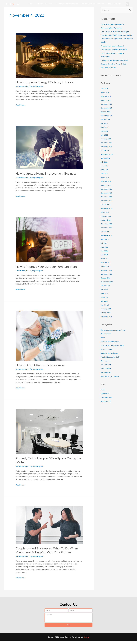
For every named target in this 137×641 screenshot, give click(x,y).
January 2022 (106, 220)
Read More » (21, 105)
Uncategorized (106, 373)
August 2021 (105, 239)
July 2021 (104, 243)
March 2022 (105, 212)
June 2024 (105, 166)
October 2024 (106, 150)
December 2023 (107, 189)
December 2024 (107, 143)
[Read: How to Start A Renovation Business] (49, 335)
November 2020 (107, 274)
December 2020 (107, 270)
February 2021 (106, 262)
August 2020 (105, 286)
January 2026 (106, 100)
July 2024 (104, 162)
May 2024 (104, 170)
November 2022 (107, 201)
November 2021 (107, 228)
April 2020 (104, 301)
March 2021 (105, 259)
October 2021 (106, 232)
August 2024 (105, 158)
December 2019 (107, 317)
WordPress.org (106, 402)
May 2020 (104, 297)
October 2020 (106, 278)
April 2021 (104, 255)
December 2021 (107, 224)
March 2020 (105, 305)
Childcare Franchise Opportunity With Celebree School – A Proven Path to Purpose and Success (115, 64)
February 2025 (106, 139)
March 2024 (105, 177)
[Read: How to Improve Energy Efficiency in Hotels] (49, 55)
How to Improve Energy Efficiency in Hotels (46, 82)
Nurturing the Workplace (67, 4)
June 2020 (105, 293)
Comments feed (107, 398)
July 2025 (104, 123)
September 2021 (107, 235)
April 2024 (104, 174)
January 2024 (106, 185)
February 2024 (106, 181)
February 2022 (106, 216)
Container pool (106, 334)
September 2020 (107, 282)
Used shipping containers (110, 376)
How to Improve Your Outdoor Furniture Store (48, 266)
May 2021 (104, 251)
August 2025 (105, 120)
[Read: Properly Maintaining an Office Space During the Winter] (49, 431)
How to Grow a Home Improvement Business (47, 173)
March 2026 (105, 92)
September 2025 (107, 116)
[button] (127, 4)
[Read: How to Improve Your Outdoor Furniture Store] (49, 240)
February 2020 (106, 309)
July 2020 (104, 290)
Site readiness (106, 365)
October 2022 (106, 205)
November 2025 (107, 108)
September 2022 (107, 208)
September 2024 (107, 154)
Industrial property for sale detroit (113, 346)
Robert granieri (106, 361)
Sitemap (86, 637)
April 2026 (104, 89)
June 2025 (105, 127)
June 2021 (105, 247)
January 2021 (106, 266)
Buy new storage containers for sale (114, 330)
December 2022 (107, 197)
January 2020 (106, 313)
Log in (103, 390)
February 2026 (106, 96)
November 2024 (107, 147)
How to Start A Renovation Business (41, 365)
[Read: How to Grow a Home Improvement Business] (49, 148)
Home (31, 4)
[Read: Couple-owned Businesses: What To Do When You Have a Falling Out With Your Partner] (49, 525)
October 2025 (106, 112)
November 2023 (107, 193)
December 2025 (107, 104)
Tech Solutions (114, 4)
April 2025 (104, 135)
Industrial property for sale (110, 342)
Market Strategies (45, 4)
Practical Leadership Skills (93, 4)
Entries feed (105, 394)
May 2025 (104, 131)
